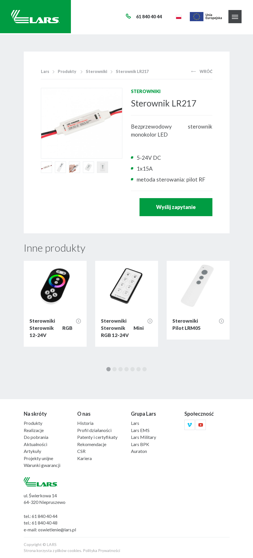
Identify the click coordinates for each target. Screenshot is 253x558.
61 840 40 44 (44, 516)
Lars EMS (140, 430)
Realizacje (34, 430)
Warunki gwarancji (42, 465)
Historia (85, 423)
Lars (45, 71)
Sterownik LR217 (132, 71)
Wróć (201, 71)
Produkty (67, 71)
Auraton (139, 451)
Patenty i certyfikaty (97, 437)
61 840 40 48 (44, 522)
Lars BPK (140, 444)
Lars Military (143, 437)
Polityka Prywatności (101, 550)
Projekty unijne (38, 458)
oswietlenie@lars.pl (57, 529)
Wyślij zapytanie (176, 207)
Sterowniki (96, 71)
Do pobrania (36, 437)
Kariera (84, 458)
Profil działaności (94, 430)
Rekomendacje (91, 444)
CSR (81, 451)
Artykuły (32, 451)
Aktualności (35, 444)
